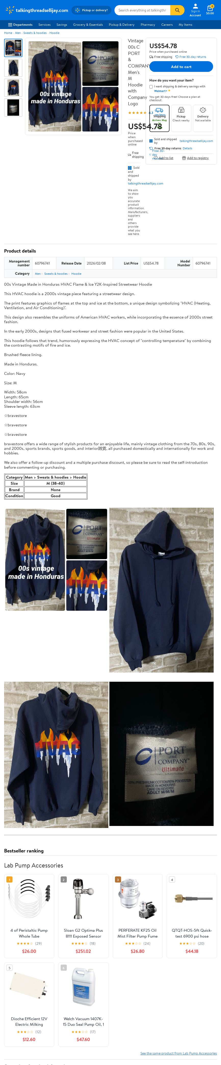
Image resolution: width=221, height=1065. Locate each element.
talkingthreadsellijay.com (145, 183)
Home (8, 33)
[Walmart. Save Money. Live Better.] (36, 10)
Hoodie (54, 33)
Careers (167, 24)
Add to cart (181, 66)
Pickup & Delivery (122, 24)
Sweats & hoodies (35, 33)
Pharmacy (148, 24)
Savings (62, 24)
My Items (185, 24)
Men (18, 33)
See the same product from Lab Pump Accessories (178, 1053)
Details (187, 148)
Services (44, 24)
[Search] (177, 10)
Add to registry (195, 158)
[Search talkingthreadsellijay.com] (142, 10)
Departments (20, 24)
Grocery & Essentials (88, 24)
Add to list (163, 158)
